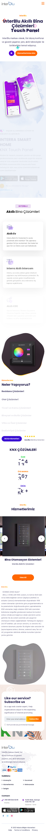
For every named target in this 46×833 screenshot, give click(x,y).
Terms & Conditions (22, 830)
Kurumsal (28, 780)
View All (23, 577)
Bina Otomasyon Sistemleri (23, 559)
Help (10, 830)
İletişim (6, 789)
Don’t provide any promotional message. (20, 725)
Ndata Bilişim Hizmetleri (26, 828)
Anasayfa (7, 780)
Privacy (35, 830)
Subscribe (34, 719)
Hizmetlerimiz (8, 784)
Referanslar (29, 784)
